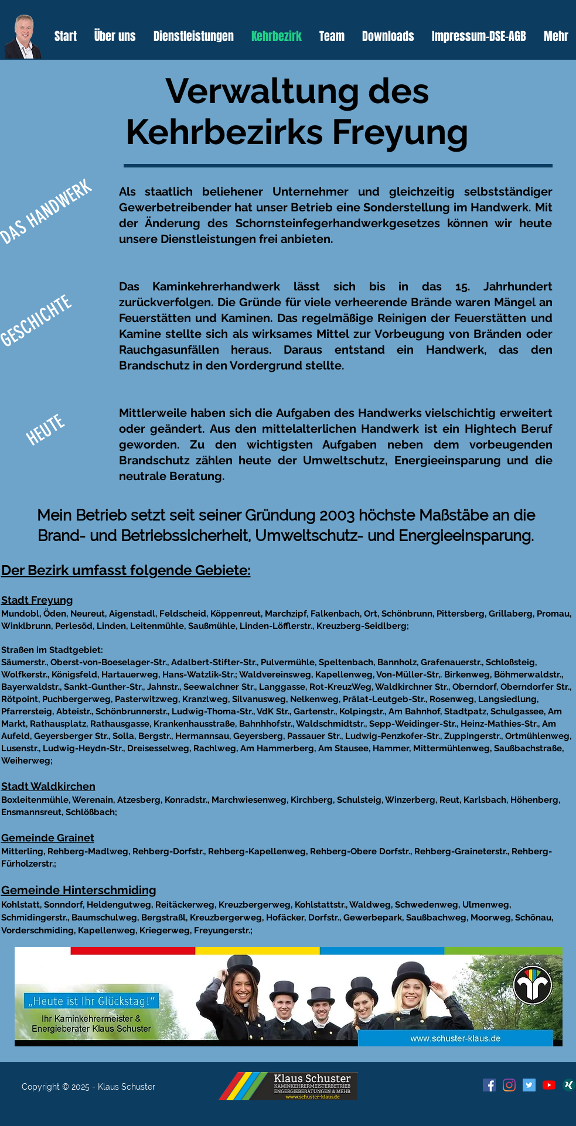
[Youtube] (549, 1085)
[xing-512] (569, 1085)
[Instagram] (509, 1085)
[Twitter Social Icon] (529, 1085)
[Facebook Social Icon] (489, 1085)
